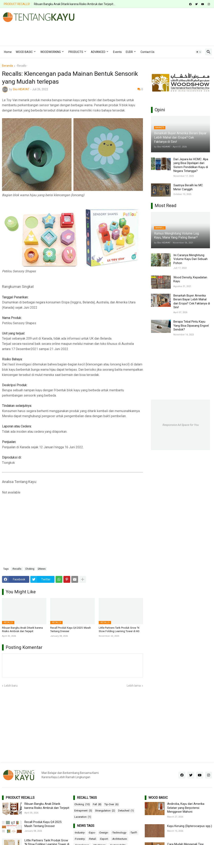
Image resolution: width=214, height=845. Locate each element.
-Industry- (79, 832)
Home (8, 52)
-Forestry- (79, 838)
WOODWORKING (50, 52)
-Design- (104, 832)
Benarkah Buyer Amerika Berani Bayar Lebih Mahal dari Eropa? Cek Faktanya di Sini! (191, 301)
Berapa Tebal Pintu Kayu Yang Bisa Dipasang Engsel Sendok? (191, 325)
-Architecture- (119, 838)
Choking (29, 568)
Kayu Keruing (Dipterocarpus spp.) (189, 826)
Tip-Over (111, 804)
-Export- (104, 838)
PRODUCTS (75, 52)
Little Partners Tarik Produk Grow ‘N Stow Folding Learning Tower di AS (119, 629)
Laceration (82, 817)
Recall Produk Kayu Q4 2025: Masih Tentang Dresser (70, 629)
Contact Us (147, 52)
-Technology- (119, 832)
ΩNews (42, 568)
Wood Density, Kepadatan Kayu (190, 279)
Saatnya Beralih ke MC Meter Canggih (188, 187)
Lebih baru (11, 685)
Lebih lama (134, 685)
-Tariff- (133, 832)
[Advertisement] (75, 32)
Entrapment (83, 810)
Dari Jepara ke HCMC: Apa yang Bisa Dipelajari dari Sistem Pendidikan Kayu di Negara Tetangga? (190, 165)
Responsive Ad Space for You (180, 424)
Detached (126, 810)
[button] (198, 52)
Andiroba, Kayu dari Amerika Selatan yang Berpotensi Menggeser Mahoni (185, 807)
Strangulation (105, 810)
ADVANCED (98, 52)
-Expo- (92, 832)
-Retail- (92, 838)
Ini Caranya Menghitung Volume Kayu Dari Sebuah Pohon (190, 259)
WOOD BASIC (24, 52)
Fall (97, 804)
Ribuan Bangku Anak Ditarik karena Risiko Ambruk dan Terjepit (22, 629)
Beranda (7, 65)
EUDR (129, 52)
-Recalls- (21, 65)
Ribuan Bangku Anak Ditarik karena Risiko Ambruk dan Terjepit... (74, 4)
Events (117, 52)
